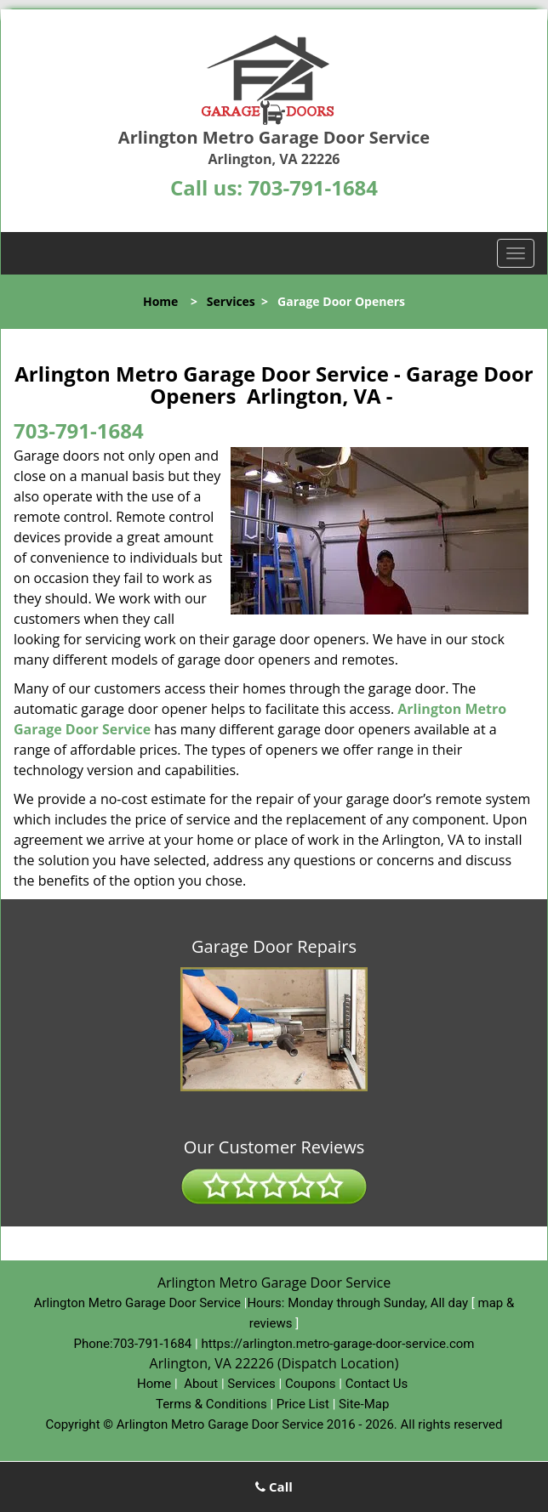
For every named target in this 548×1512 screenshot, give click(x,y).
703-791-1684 (313, 187)
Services (231, 301)
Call (274, 1486)
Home (160, 301)
